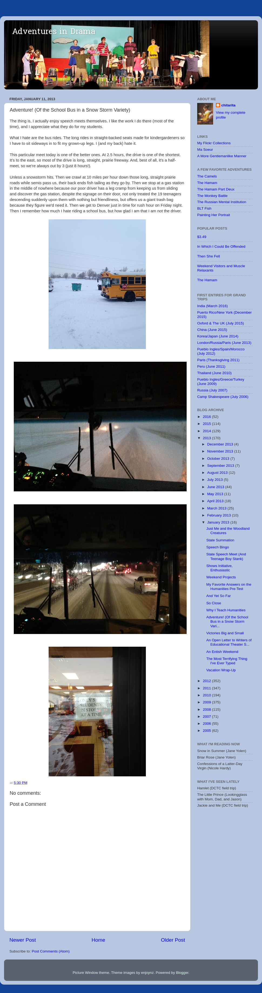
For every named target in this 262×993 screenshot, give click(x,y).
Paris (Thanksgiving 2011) (218, 360)
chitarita (228, 105)
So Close (213, 603)
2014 (207, 431)
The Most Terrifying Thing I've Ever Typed (226, 661)
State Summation (220, 540)
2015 (207, 424)
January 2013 (218, 522)
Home (98, 940)
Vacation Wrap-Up (221, 670)
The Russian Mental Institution (221, 202)
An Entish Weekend (222, 652)
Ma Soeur (205, 149)
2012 (207, 681)
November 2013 (220, 451)
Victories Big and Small (225, 633)
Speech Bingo (217, 547)
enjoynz (147, 973)
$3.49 (201, 237)
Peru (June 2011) (211, 366)
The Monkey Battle (212, 196)
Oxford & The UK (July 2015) (220, 323)
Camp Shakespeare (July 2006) (222, 397)
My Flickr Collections (214, 143)
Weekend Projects (221, 577)
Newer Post (22, 940)
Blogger (182, 973)
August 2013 (218, 473)
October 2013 (218, 459)
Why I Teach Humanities (226, 610)
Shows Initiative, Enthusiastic (219, 568)
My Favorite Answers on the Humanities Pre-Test (228, 586)
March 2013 (217, 508)
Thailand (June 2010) (214, 373)
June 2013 (216, 487)
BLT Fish (204, 208)
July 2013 (215, 480)
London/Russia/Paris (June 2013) (224, 343)
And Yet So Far (218, 596)
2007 (207, 716)
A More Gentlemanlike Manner (221, 156)
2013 (207, 438)
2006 (207, 724)
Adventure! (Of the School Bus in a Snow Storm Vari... (227, 621)
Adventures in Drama (53, 32)
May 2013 (215, 494)
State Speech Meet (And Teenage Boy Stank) (226, 556)
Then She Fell (208, 256)
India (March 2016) (212, 306)
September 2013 (221, 466)
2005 (207, 731)
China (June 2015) (212, 330)
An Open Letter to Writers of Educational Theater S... (229, 642)
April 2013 (216, 501)
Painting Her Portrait (213, 215)
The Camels (207, 176)
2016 (207, 417)
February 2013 (219, 515)
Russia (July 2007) (212, 390)
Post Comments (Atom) (51, 951)
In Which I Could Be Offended (221, 246)
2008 (207, 709)
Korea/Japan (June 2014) (217, 336)
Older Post (173, 940)
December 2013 (220, 444)
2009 (207, 702)
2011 (207, 688)
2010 (207, 695)
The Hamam (207, 183)
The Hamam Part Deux (215, 189)
